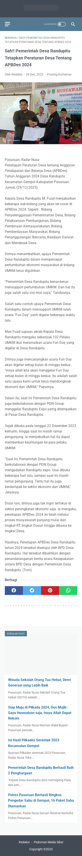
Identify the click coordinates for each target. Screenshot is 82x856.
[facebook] (14, 590)
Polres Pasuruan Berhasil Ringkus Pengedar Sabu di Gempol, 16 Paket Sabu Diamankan (41, 800)
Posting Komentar (59, 74)
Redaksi (24, 842)
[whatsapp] (68, 590)
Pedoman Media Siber (48, 842)
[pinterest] (50, 590)
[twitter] (32, 590)
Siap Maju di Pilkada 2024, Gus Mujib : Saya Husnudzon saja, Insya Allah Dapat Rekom (39, 712)
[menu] (7, 24)
